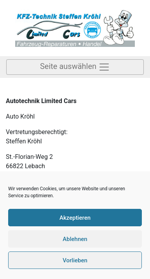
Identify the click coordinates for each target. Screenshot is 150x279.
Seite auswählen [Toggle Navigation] (75, 67)
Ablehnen (75, 239)
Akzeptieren (75, 217)
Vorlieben (75, 260)
